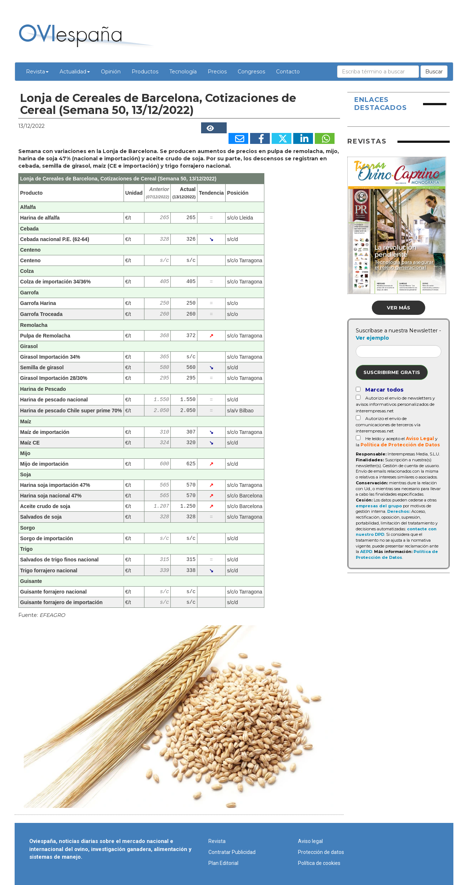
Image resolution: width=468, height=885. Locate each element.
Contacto (288, 71)
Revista (37, 71)
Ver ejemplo (372, 338)
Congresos (251, 71)
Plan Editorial (223, 863)
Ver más (398, 307)
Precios (217, 71)
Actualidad (75, 71)
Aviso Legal (420, 438)
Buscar (434, 71)
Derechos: (398, 511)
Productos (145, 71)
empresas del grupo (379, 505)
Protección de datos (321, 852)
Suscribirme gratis (391, 372)
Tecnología (183, 71)
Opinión (111, 71)
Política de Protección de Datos (400, 444)
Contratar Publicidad (232, 852)
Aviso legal (310, 841)
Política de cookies (319, 863)
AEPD (366, 551)
